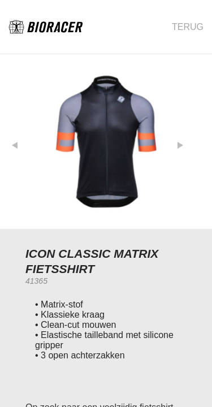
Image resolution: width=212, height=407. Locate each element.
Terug (188, 27)
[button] (23, 141)
